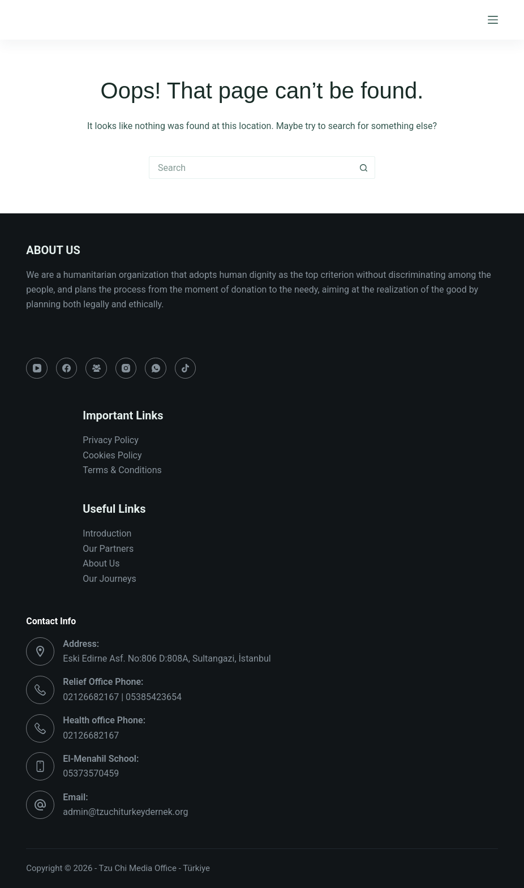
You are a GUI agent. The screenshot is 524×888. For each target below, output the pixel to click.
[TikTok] (185, 368)
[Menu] (493, 20)
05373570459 (91, 773)
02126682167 (91, 735)
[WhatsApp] (155, 368)
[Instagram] (126, 368)
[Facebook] (67, 368)
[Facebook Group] (96, 368)
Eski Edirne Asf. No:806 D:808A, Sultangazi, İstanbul (166, 658)
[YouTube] (37, 368)
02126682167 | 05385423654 (122, 697)
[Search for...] (251, 167)
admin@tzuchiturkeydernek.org (125, 812)
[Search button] (364, 167)
